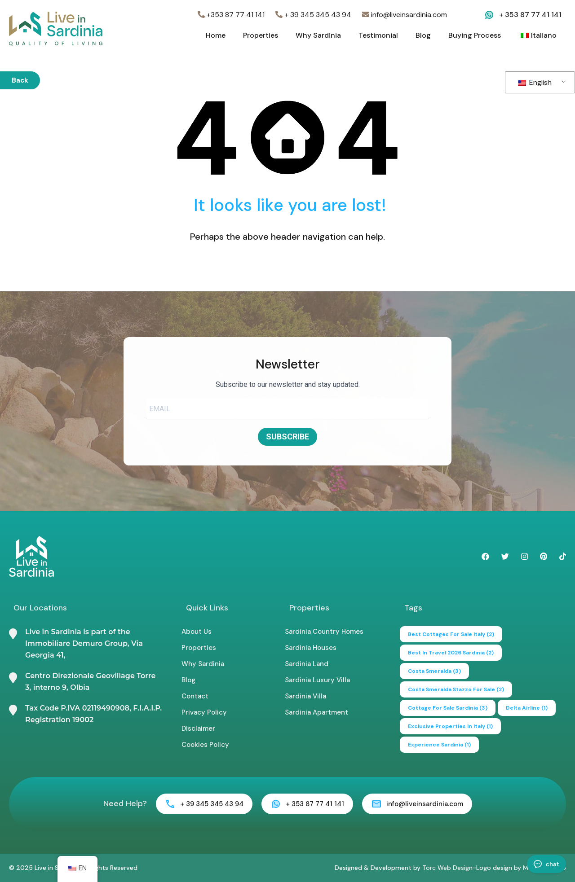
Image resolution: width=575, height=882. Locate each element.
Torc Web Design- (449, 868)
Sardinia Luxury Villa (317, 680)
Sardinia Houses (310, 647)
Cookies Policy (205, 744)
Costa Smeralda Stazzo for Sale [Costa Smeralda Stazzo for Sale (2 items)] (456, 689)
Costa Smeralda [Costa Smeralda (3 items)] (434, 671)
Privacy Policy (204, 712)
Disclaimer (198, 728)
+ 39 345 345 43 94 (313, 14)
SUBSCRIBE (287, 436)
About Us (196, 631)
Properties (260, 35)
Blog (423, 35)
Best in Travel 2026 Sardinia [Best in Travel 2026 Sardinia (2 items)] (451, 652)
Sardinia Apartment (316, 712)
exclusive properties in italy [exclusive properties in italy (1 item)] (450, 726)
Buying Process (474, 35)
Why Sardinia (318, 35)
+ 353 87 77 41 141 (530, 14)
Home (216, 35)
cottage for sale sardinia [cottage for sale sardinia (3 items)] (447, 707)
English (535, 82)
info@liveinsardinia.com (404, 14)
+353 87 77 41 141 (231, 14)
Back (20, 80)
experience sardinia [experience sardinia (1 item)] (439, 744)
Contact (194, 696)
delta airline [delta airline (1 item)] (527, 707)
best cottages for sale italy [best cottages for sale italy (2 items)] (451, 634)
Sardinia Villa (305, 696)
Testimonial (378, 35)
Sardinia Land (306, 663)
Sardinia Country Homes (324, 631)
